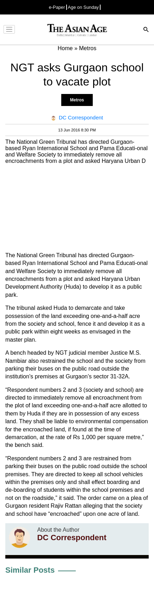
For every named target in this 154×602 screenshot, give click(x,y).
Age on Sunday (83, 7)
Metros (77, 100)
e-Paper (57, 7)
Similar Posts (30, 570)
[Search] (146, 30)
